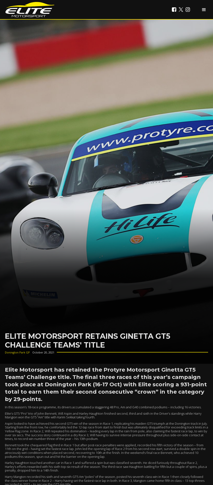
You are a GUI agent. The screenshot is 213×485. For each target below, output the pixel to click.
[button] (204, 9)
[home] (29, 9)
